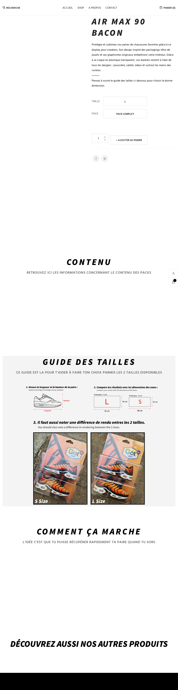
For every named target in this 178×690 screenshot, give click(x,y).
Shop (80, 8)
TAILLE (96, 101)
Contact (111, 8)
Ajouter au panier (130, 138)
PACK (95, 113)
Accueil (68, 8)
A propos (95, 8)
